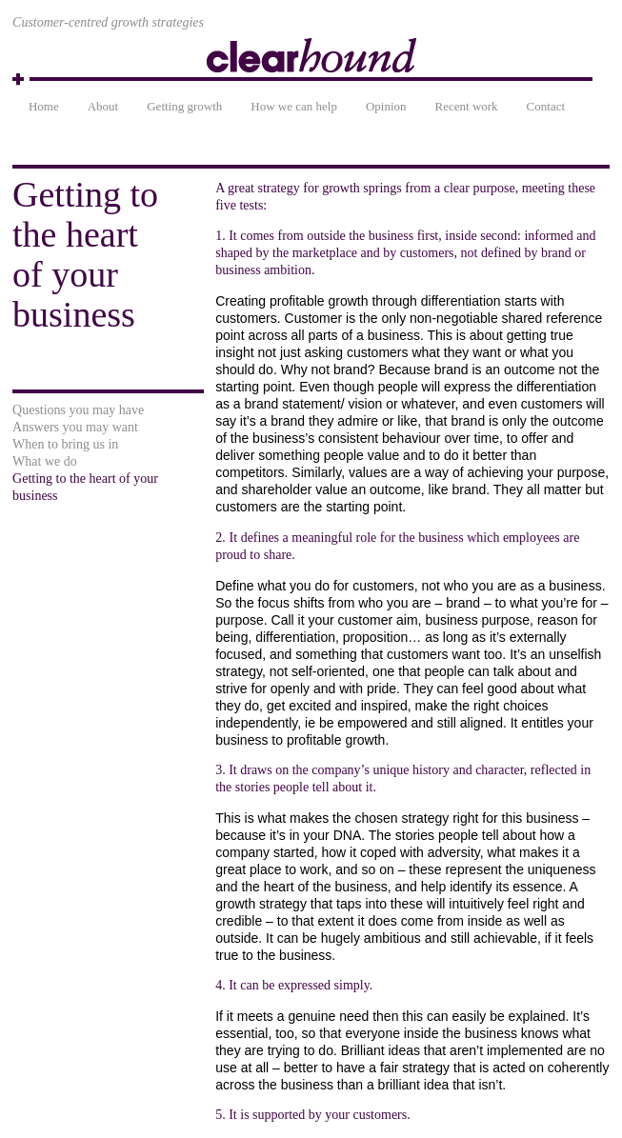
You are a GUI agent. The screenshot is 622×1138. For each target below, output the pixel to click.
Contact (546, 106)
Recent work (466, 106)
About (103, 106)
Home (44, 106)
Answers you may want (75, 427)
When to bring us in (65, 444)
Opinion (386, 106)
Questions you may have (78, 410)
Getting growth (184, 106)
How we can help (294, 106)
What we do (44, 461)
